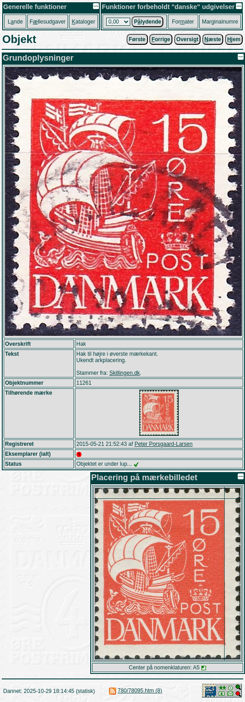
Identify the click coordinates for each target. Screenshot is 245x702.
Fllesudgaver (47, 22)
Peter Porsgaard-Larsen (163, 444)
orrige (161, 39)
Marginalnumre (220, 22)
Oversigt (187, 39)
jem (233, 39)
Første (137, 39)
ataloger (83, 22)
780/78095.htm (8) (140, 691)
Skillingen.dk (124, 373)
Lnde (15, 22)
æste (213, 39)
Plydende (147, 22)
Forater (183, 22)
